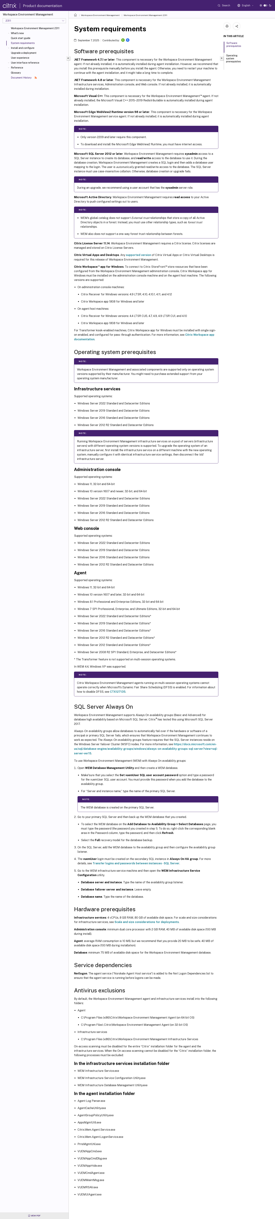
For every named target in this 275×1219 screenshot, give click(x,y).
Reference (17, 67)
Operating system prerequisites (233, 60)
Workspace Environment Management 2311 (35, 28)
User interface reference (25, 62)
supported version (138, 255)
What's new (17, 33)
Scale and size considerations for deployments (147, 922)
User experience (20, 57)
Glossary (16, 72)
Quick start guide (20, 38)
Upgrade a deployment (23, 52)
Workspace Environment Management (100, 15)
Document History (24, 77)
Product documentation (42, 6)
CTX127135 (118, 691)
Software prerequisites (233, 46)
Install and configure (22, 48)
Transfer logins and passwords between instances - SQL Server (136, 863)
